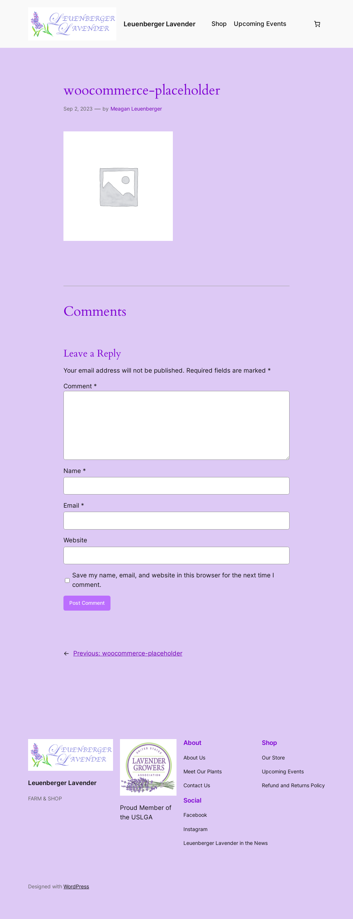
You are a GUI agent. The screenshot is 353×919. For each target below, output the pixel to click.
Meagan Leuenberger (136, 108)
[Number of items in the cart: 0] (317, 23)
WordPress (76, 886)
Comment (80, 386)
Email (73, 505)
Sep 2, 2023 (78, 108)
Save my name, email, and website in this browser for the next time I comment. (173, 580)
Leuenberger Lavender (159, 24)
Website (75, 540)
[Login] (299, 24)
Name (74, 470)
